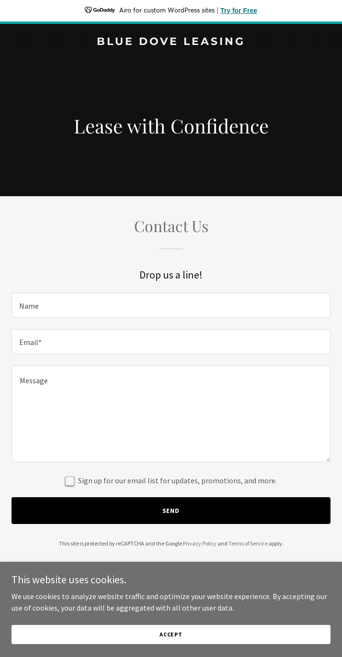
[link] (171, 42)
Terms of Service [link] (248, 543)
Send (171, 510)
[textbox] (171, 305)
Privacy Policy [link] (200, 543)
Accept (171, 634)
